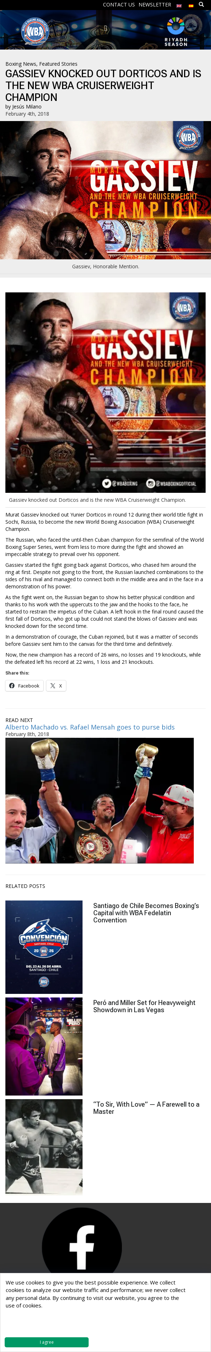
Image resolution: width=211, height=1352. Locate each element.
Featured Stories (58, 63)
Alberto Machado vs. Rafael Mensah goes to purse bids (90, 727)
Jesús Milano (27, 106)
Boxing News (20, 63)
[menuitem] (179, 4)
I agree (47, 1342)
